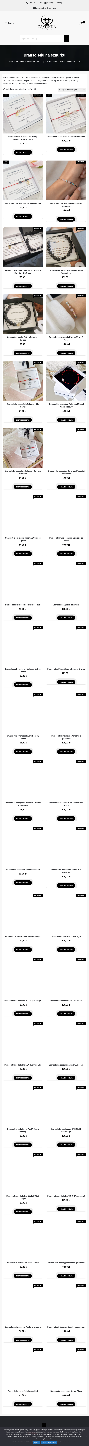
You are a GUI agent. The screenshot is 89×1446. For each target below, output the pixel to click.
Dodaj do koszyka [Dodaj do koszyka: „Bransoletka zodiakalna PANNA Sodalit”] (66, 1078)
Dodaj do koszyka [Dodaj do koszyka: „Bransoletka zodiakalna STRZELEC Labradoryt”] (66, 1145)
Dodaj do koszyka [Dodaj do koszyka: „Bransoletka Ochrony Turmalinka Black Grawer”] (66, 819)
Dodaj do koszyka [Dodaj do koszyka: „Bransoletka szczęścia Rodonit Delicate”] (22, 883)
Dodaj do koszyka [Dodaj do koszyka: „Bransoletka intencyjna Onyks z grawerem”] (66, 1276)
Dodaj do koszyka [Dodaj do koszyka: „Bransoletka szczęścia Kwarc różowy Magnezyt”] (66, 219)
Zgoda (36, 1442)
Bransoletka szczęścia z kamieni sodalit (22, 605)
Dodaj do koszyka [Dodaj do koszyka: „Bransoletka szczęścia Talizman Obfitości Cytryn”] (22, 554)
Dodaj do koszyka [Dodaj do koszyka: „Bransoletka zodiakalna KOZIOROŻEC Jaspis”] (22, 1212)
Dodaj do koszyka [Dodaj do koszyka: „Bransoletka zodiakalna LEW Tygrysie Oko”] (22, 1078)
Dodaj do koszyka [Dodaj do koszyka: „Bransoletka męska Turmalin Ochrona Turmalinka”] (66, 286)
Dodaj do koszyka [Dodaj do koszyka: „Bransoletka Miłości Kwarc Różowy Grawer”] (66, 682)
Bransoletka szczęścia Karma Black (66, 1391)
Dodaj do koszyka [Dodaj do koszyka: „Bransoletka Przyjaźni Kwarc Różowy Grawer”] (22, 752)
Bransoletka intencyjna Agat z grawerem (23, 1327)
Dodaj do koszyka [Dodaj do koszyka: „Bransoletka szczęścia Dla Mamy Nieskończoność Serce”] (22, 152)
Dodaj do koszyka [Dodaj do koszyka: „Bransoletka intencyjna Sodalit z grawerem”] (66, 1340)
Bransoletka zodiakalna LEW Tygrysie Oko (22, 1065)
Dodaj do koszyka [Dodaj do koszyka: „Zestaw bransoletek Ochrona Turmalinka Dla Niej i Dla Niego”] (22, 286)
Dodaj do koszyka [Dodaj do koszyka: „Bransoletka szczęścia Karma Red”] (22, 1404)
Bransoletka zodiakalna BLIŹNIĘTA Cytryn (22, 1001)
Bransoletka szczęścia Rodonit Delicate (22, 870)
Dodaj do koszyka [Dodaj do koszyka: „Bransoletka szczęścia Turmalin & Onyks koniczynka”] (22, 819)
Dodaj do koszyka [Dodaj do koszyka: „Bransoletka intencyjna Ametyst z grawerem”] (66, 752)
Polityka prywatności (49, 1442)
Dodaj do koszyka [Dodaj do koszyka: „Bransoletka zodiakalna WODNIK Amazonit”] (66, 1209)
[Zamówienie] (72, 90)
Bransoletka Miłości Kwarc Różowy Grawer (66, 669)
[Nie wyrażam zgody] (86, 1436)
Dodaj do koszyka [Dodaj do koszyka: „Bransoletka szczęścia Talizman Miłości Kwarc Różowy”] (66, 420)
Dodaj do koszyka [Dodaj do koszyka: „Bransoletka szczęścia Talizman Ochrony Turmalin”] (22, 487)
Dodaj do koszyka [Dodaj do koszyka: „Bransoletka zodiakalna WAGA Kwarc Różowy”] (22, 1145)
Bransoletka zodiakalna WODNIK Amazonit (66, 1196)
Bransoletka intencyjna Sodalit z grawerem (66, 1327)
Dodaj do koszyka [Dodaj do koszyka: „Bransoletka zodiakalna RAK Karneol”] (66, 1014)
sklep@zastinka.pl (55, 3)
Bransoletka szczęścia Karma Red (23, 1391)
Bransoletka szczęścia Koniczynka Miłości (66, 136)
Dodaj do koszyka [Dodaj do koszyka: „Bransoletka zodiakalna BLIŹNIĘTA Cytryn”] (22, 1014)
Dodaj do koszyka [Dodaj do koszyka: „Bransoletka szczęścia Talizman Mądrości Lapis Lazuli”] (66, 487)
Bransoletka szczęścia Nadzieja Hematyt (23, 203)
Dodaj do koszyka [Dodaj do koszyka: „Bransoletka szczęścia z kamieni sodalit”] (22, 618)
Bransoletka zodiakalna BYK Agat (66, 936)
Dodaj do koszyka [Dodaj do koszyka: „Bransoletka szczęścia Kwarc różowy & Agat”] (66, 353)
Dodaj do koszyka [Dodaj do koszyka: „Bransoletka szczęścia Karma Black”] (66, 1404)
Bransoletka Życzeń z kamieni (66, 605)
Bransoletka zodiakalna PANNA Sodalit (66, 1065)
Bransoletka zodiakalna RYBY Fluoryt (23, 1263)
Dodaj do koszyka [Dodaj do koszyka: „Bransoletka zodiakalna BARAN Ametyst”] (22, 950)
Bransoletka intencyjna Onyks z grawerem (66, 1263)
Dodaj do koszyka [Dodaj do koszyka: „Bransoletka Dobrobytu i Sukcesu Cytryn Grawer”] (22, 685)
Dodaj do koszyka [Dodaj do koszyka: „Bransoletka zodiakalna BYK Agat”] (66, 950)
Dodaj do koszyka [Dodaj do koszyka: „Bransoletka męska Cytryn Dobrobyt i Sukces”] (22, 353)
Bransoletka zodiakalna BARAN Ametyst (23, 936)
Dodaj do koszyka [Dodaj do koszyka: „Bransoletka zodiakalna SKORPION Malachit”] (66, 885)
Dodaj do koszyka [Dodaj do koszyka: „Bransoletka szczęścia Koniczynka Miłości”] (66, 149)
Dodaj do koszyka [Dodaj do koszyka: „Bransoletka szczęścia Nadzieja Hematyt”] (22, 216)
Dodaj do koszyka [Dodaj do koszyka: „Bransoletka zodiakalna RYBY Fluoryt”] (22, 1276)
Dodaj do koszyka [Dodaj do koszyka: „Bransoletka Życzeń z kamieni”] (66, 618)
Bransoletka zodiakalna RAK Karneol (66, 1001)
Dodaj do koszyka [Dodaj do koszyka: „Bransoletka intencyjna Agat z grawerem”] (22, 1340)
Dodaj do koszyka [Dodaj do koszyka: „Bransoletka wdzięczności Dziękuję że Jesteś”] (66, 554)
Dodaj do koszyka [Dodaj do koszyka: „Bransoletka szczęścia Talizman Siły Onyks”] (22, 420)
